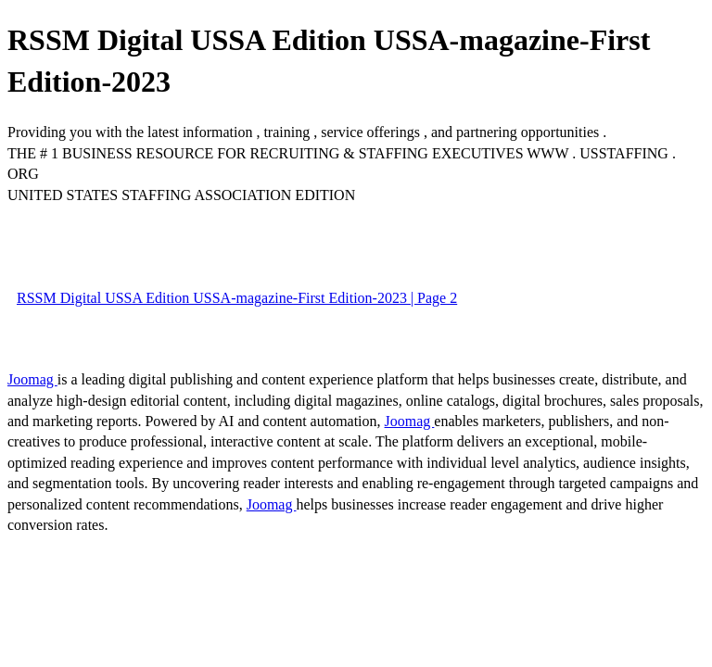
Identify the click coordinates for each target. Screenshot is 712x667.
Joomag (32, 379)
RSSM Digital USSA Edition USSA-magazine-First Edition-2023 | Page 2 (237, 298)
